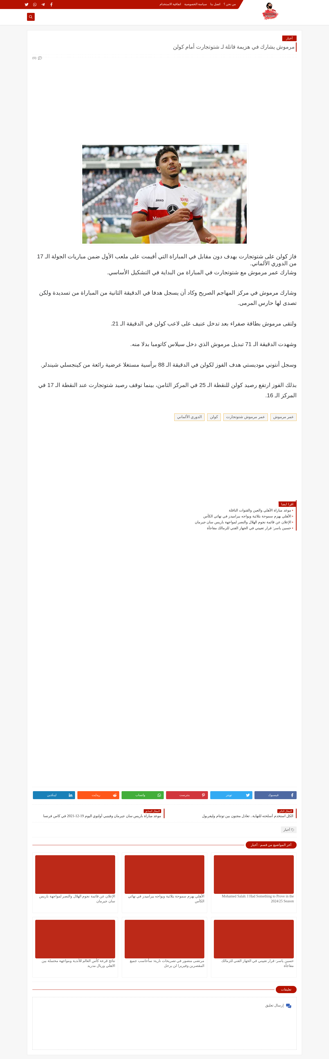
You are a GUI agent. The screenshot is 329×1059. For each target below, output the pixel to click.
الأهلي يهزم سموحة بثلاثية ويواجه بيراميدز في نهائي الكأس (247, 516)
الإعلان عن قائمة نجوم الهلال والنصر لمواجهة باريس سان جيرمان (243, 522)
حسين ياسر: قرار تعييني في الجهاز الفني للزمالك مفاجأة (249, 528)
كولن (214, 416)
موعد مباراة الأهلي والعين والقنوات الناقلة (260, 510)
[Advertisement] (164, 97)
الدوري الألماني (189, 416)
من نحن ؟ (230, 4)
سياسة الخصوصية (195, 4)
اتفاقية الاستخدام (170, 4)
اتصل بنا (215, 4)
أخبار (289, 38)
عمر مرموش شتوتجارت (245, 416)
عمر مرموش (283, 416)
